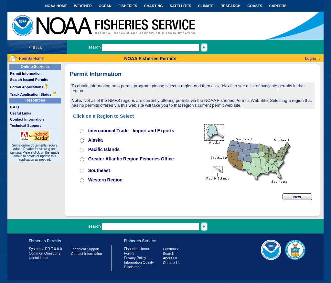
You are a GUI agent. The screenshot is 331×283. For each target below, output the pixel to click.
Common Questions (44, 253)
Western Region (105, 179)
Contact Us (171, 263)
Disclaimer (132, 267)
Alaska (95, 140)
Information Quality (139, 262)
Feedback (170, 249)
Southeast (99, 170)
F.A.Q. (15, 107)
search (94, 47)
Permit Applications (29, 87)
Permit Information (26, 73)
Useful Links (20, 113)
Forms (129, 253)
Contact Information (27, 119)
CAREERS (278, 6)
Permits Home (31, 58)
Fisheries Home (136, 249)
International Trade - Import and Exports (131, 130)
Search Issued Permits (29, 80)
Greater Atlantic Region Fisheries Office (131, 158)
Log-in (310, 58)
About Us (170, 258)
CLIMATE (206, 6)
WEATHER (83, 6)
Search (168, 254)
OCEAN (105, 6)
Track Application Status (33, 94)
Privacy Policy (135, 258)
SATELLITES (180, 6)
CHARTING (153, 6)
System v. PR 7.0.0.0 (45, 249)
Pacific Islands (104, 149)
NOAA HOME (56, 6)
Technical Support (25, 125)
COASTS (254, 6)
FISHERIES (127, 6)
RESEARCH (230, 6)
